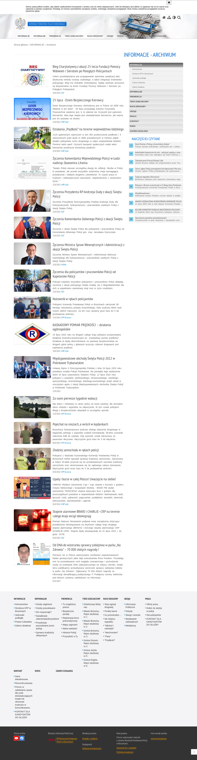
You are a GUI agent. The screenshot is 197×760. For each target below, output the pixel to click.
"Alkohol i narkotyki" (109, 627)
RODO (132, 126)
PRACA (133, 116)
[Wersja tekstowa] (174, 17)
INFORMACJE (37, 45)
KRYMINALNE (136, 92)
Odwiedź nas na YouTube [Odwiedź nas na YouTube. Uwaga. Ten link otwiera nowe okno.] (16, 738)
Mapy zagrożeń (70, 624)
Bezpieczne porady (68, 612)
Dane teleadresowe (21, 678)
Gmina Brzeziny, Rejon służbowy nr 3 (91, 633)
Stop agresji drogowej (110, 605)
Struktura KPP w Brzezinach (142, 74)
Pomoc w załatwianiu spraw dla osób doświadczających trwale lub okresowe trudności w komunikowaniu (23, 697)
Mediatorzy (130, 625)
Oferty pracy (152, 604)
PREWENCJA (136, 97)
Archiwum (51, 45)
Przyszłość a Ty (70, 636)
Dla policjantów (153, 615)
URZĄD (133, 111)
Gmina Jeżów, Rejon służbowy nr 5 (91, 653)
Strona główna (21, 45)
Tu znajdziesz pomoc (69, 605)
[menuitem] (24, 35)
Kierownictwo (137, 69)
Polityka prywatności (125, 752)
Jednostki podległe (139, 78)
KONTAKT (134, 121)
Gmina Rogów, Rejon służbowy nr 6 (91, 663)
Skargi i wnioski (132, 615)
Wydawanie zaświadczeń (131, 620)
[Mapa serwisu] (169, 17)
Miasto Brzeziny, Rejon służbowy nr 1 (91, 614)
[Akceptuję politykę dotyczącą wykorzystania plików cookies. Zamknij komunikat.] (169, 2)
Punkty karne (111, 611)
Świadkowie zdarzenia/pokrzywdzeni (47, 617)
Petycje (129, 611)
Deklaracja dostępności (91, 748)
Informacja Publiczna (130, 605)
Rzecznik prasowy (23, 683)
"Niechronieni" (111, 632)
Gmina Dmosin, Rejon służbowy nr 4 (91, 643)
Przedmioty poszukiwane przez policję (45, 625)
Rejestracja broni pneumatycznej (71, 619)
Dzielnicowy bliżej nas (92, 605)
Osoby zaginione (44, 604)
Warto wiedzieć (70, 628)
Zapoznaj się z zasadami (126, 747)
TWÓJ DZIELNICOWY (139, 102)
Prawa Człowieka (138, 82)
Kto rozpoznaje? (44, 612)
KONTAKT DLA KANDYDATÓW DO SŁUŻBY (154, 622)
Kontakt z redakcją (89, 738)
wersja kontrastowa (159, 738)
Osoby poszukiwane (45, 608)
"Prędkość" (110, 640)
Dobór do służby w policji (154, 609)
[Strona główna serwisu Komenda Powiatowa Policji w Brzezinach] (164, 17)
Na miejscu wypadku (110, 620)
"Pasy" (108, 636)
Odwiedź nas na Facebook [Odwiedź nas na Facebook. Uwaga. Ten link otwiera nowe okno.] (21, 738)
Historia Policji (69, 632)
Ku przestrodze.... (113, 615)
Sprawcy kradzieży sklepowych (45, 634)
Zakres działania (138, 87)
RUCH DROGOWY (138, 106)
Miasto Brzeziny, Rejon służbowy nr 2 (91, 624)
